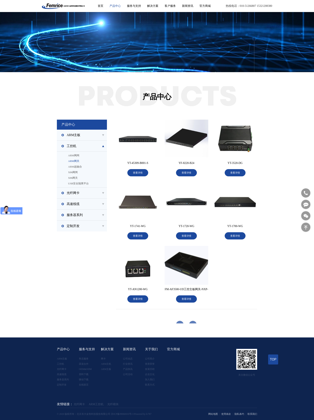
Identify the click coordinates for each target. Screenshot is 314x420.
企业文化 (150, 374)
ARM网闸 (90, 155)
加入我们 (150, 379)
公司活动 (128, 374)
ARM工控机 (96, 404)
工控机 (60, 363)
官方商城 (205, 5)
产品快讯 (128, 369)
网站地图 (213, 414)
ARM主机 (106, 363)
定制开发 (61, 384)
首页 (100, 5)
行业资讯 (128, 363)
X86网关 (90, 178)
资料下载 (84, 374)
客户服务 (170, 5)
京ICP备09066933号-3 (122, 414)
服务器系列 (63, 379)
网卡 (103, 358)
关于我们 (151, 349)
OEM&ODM (85, 369)
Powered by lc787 (143, 414)
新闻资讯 (187, 5)
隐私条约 (239, 414)
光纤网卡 (61, 369)
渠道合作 (84, 363)
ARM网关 (90, 161)
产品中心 (115, 5)
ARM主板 (62, 358)
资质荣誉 (150, 363)
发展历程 (150, 369)
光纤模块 (113, 404)
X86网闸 (90, 172)
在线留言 (84, 384)
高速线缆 (61, 374)
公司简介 (150, 358)
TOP (273, 359)
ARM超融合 (90, 167)
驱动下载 (84, 379)
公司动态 (128, 358)
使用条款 (226, 414)
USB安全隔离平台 (90, 183)
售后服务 (84, 358)
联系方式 (150, 384)
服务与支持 (134, 5)
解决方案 (152, 5)
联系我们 (252, 414)
